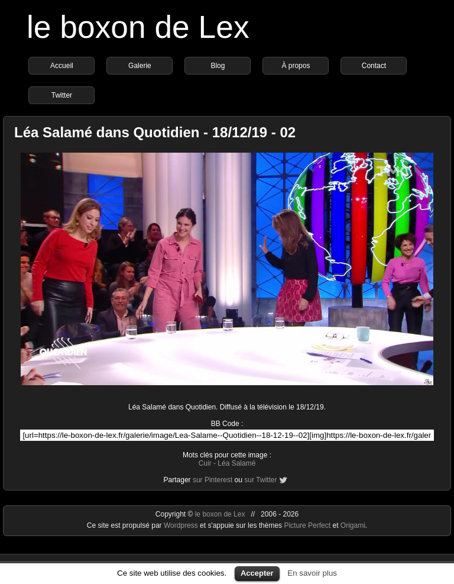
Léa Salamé (236, 463)
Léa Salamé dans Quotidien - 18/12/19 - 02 (155, 132)
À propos (295, 66)
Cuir (205, 463)
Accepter (257, 573)
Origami (352, 525)
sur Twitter (260, 480)
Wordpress (182, 525)
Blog (217, 66)
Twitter (61, 95)
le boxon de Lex (138, 26)
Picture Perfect (307, 525)
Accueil (61, 66)
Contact (374, 66)
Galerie (139, 66)
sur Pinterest (212, 480)
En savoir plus (312, 573)
